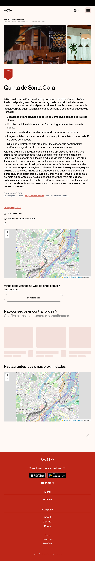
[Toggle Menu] (88, 10)
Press (47, 526)
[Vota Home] (8, 10)
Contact (47, 521)
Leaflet (65, 277)
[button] (7, 232)
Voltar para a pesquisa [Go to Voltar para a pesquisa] (12, 208)
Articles (47, 499)
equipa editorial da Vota (34, 196)
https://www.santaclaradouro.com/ (22, 218)
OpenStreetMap (76, 277)
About (47, 517)
